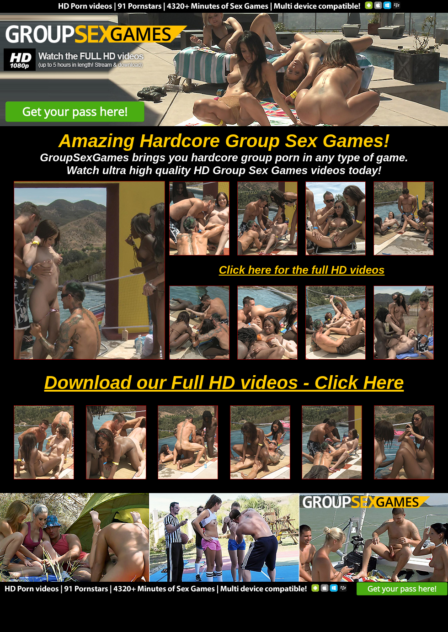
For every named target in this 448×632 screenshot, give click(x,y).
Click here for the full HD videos (302, 270)
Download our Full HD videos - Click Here (224, 382)
